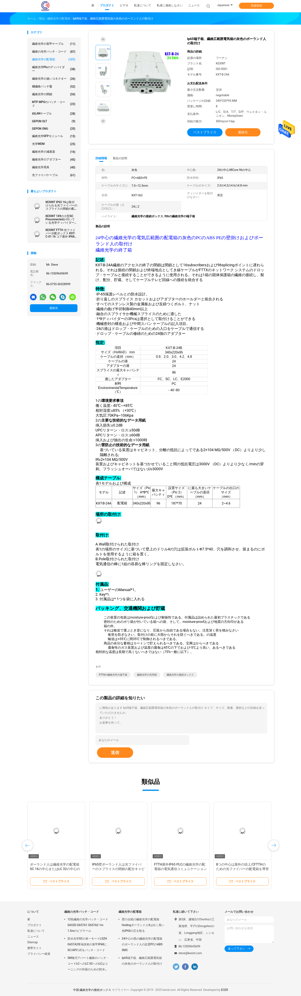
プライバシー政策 (38, 953)
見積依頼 (256, 5)
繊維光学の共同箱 (147, 674)
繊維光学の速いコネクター (53, 79)
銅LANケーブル (53, 114)
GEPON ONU (53, 129)
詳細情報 (101, 158)
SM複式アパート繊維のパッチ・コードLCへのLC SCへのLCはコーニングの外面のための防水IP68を (88, 964)
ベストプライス (204, 132)
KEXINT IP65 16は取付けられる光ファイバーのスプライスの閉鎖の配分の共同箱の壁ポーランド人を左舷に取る (61, 205)
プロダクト (34, 925)
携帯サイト (34, 948)
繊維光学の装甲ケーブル (53, 44)
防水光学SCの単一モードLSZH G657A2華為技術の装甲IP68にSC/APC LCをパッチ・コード (87, 944)
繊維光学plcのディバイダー (53, 68)
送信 (115, 752)
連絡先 (53, 308)
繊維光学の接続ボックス (180, 674)
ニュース (33, 936)
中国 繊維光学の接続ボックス (92, 989)
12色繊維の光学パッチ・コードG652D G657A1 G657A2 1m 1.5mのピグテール (88, 925)
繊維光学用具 (53, 167)
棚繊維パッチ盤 (53, 87)
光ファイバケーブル (53, 175)
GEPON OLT (53, 121)
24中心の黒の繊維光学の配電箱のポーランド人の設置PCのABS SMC (142, 944)
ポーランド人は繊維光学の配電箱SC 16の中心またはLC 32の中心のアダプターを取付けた (55, 868)
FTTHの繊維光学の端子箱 (113, 674)
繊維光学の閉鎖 (53, 94)
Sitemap (32, 942)
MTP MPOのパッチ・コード (53, 103)
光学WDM (53, 144)
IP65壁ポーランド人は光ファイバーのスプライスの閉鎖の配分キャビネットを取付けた (118, 868)
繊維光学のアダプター (53, 160)
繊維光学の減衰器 (53, 152)
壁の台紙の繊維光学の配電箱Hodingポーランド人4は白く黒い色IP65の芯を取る (143, 925)
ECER (224, 989)
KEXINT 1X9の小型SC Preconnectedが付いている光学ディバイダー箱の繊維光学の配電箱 (61, 219)
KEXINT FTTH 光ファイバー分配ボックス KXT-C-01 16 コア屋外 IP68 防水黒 (60, 233)
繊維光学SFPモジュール (53, 136)
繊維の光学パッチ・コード (53, 52)
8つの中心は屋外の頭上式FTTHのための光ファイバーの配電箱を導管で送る (242, 868)
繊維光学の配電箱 (53, 59)
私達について (36, 930)
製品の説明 (120, 158)
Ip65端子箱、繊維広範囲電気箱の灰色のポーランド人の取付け (142, 960)
